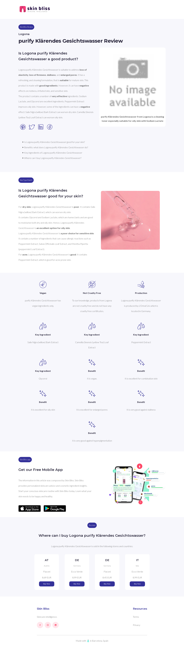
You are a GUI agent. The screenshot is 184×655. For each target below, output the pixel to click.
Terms (136, 616)
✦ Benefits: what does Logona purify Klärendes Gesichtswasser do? (55, 147)
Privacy (136, 625)
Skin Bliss (43, 608)
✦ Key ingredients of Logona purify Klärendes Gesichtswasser (52, 152)
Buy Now (46, 584)
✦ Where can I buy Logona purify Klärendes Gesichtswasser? (51, 158)
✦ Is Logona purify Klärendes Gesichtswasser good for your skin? (53, 142)
